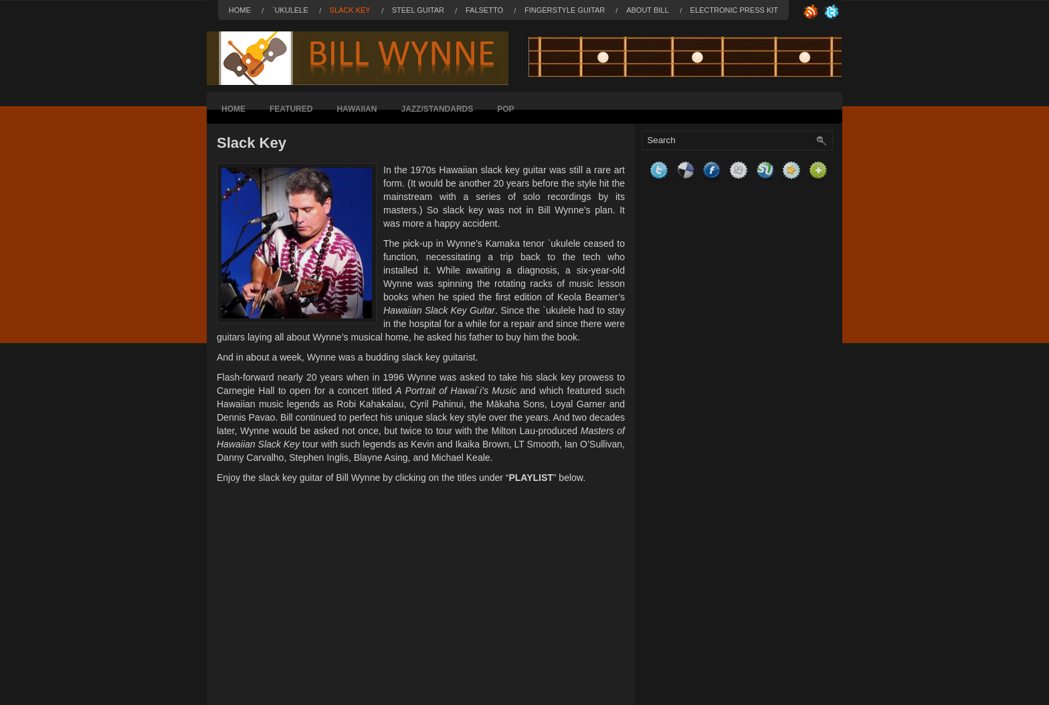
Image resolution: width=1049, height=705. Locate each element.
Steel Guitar (418, 10)
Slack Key (350, 10)
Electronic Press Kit (734, 10)
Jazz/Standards (437, 109)
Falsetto (484, 10)
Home (240, 10)
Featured (291, 109)
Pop (505, 109)
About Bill (647, 10)
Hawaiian (357, 109)
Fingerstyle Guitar (564, 10)
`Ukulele (290, 10)
